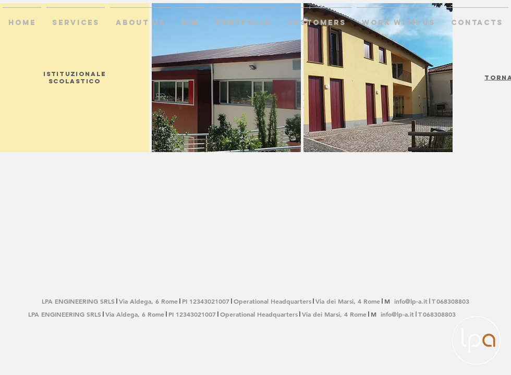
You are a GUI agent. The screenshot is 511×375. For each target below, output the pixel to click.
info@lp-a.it (411, 301)
